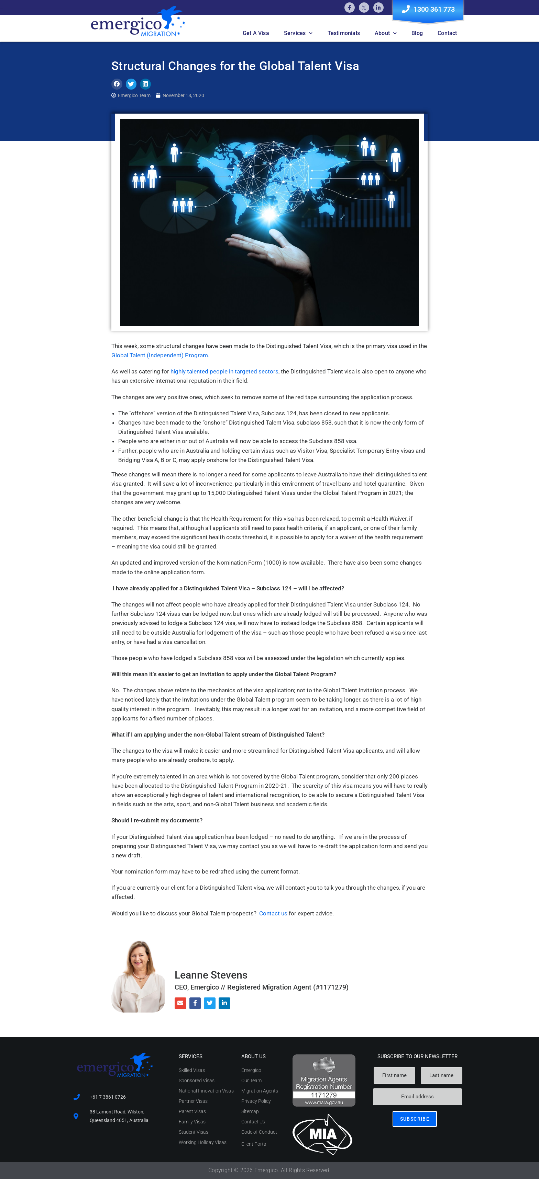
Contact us (273, 913)
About (386, 33)
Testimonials (344, 33)
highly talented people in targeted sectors (224, 371)
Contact (447, 33)
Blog (417, 33)
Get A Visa (256, 33)
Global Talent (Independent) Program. (160, 355)
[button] (116, 84)
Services (298, 33)
